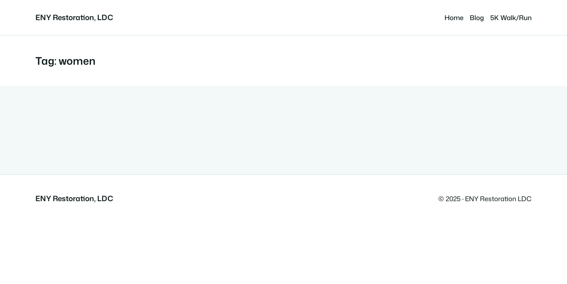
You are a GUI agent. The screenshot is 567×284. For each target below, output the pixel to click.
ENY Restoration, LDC (74, 17)
